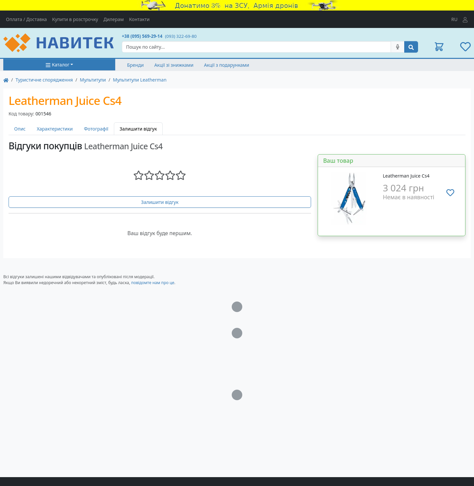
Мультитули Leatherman (140, 80)
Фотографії (96, 129)
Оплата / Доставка (26, 19)
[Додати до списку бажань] (450, 192)
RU (454, 19)
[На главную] (6, 80)
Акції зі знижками (174, 65)
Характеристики (55, 129)
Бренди (135, 65)
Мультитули (93, 80)
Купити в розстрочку (75, 19)
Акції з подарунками (226, 65)
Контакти (139, 19)
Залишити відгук (160, 202)
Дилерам (113, 19)
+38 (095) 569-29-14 (142, 36)
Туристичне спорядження (44, 80)
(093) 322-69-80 (181, 36)
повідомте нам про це (152, 282)
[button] (439, 46)
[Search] (256, 47)
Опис (20, 129)
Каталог (57, 64)
